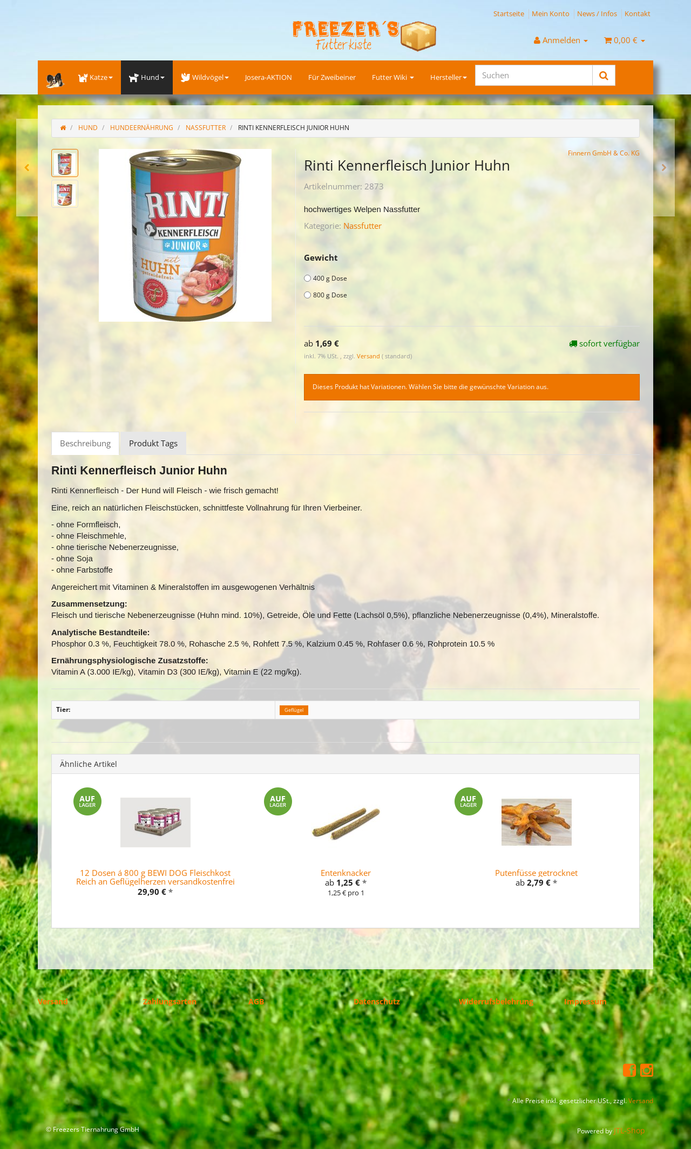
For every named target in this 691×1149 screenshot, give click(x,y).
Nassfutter (362, 225)
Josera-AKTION (268, 77)
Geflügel (293, 709)
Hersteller (448, 77)
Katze (95, 77)
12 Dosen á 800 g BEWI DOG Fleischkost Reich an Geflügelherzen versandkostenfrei (155, 877)
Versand (369, 356)
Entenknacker (346, 872)
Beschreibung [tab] (85, 443)
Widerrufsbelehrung (496, 1001)
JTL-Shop (629, 1130)
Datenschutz (377, 1001)
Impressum (585, 1001)
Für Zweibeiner (332, 77)
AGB (256, 1001)
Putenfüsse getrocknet (536, 872)
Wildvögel (205, 77)
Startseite (508, 13)
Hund (146, 77)
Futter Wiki (393, 77)
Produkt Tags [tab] (153, 443)
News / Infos (597, 13)
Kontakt (638, 13)
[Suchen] (534, 75)
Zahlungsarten (170, 1001)
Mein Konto (551, 13)
